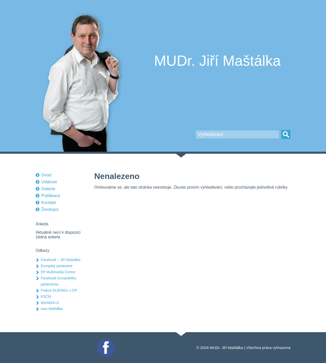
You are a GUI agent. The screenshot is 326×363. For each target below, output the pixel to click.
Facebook (105, 341)
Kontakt (48, 202)
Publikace (50, 195)
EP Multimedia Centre (58, 272)
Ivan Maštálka (52, 309)
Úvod (46, 175)
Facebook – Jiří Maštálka (60, 260)
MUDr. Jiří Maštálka (217, 61)
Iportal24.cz (50, 303)
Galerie (48, 188)
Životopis (50, 209)
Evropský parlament (56, 266)
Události (49, 181)
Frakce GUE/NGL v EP (59, 290)
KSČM (46, 296)
